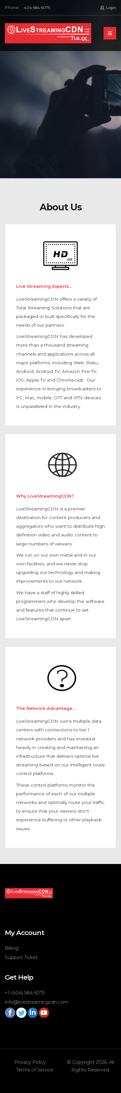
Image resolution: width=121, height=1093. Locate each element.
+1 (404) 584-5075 (25, 993)
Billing (11, 948)
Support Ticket (21, 957)
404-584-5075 (37, 7)
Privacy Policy (30, 1062)
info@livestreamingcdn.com (36, 1002)
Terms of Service (35, 1070)
